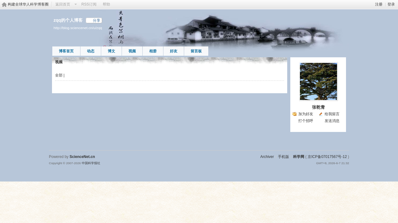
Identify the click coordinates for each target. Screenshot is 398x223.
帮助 (106, 4)
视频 (132, 51)
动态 (90, 51)
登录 (391, 4)
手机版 (283, 157)
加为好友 (305, 114)
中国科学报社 (91, 163)
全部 (59, 75)
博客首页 (66, 51)
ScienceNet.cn (82, 157)
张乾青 (318, 107)
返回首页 (62, 4)
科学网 (298, 157)
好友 (173, 51)
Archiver (267, 157)
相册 (153, 51)
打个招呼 (305, 121)
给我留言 (332, 114)
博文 (111, 51)
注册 (379, 4)
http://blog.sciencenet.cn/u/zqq (78, 28)
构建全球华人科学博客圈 (28, 4)
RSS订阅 (89, 4)
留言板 (196, 51)
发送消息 (332, 121)
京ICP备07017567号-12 (327, 157)
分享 (96, 20)
